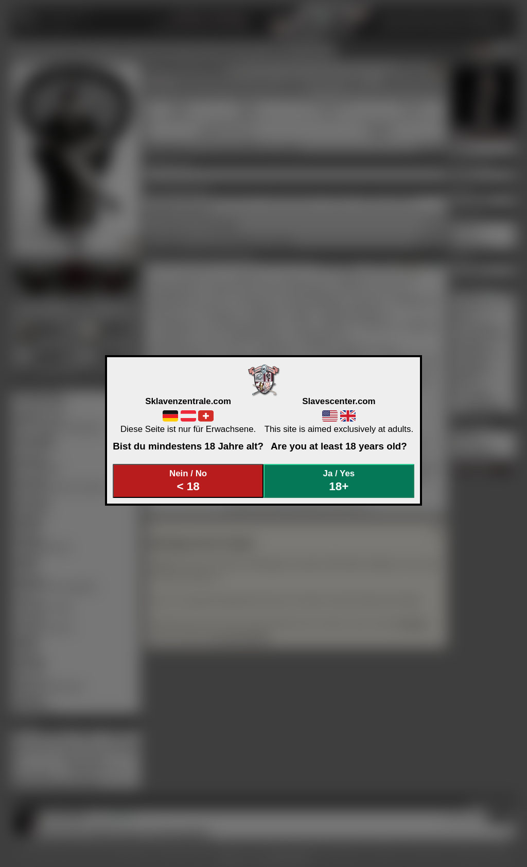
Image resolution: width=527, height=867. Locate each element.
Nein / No (188, 481)
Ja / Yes (339, 481)
